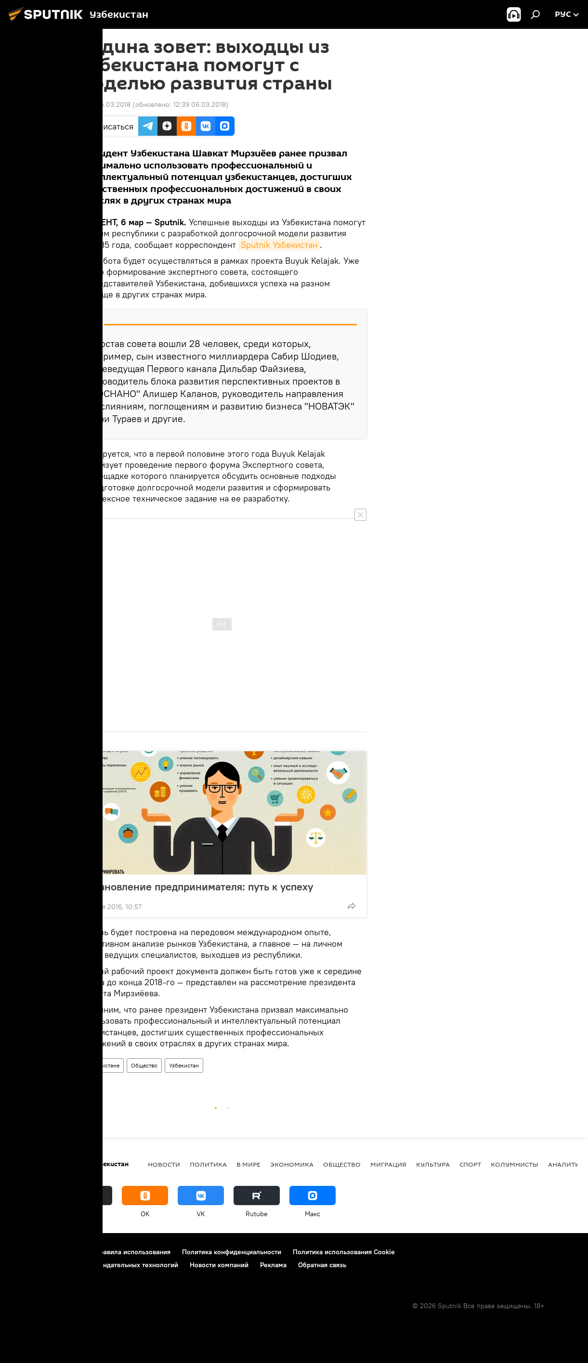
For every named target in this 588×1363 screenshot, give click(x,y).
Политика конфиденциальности (231, 1251)
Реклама (273, 1264)
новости (164, 1164)
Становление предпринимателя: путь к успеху (209, 886)
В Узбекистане (100, 1065)
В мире (248, 1164)
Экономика (292, 1164)
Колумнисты (514, 1164)
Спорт (470, 1164)
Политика (208, 1164)
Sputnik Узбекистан (279, 244)
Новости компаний (219, 1264)
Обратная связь (322, 1264)
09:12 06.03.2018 (104, 104)
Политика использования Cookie (344, 1251)
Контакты (68, 1251)
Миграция (388, 1164)
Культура (433, 1164)
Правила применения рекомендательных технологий (94, 1264)
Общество (144, 1065)
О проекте (26, 1251)
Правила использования (132, 1251)
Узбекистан (184, 1065)
